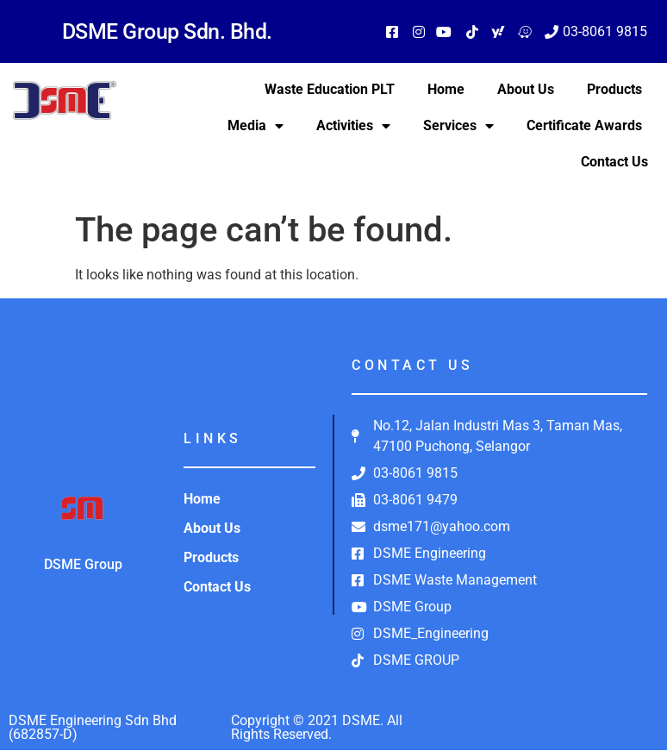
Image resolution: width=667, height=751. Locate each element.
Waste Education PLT (330, 89)
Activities (353, 125)
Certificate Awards (584, 125)
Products (614, 89)
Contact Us (614, 161)
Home (445, 89)
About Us (525, 89)
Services (458, 125)
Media (256, 125)
